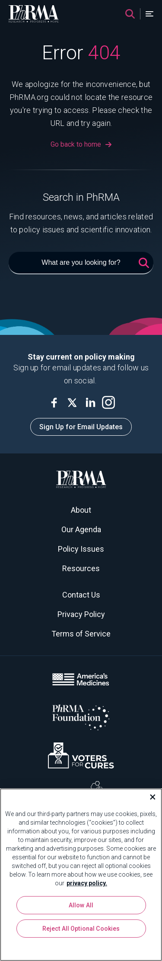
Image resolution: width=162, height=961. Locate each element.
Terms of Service (81, 633)
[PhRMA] (34, 14)
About (81, 509)
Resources (81, 568)
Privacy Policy (81, 614)
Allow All (81, 905)
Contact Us (81, 594)
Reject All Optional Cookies (81, 928)
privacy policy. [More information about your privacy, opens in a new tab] (87, 883)
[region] (81, 874)
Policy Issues (81, 548)
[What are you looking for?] (81, 263)
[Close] (149, 797)
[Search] (130, 14)
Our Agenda (81, 529)
